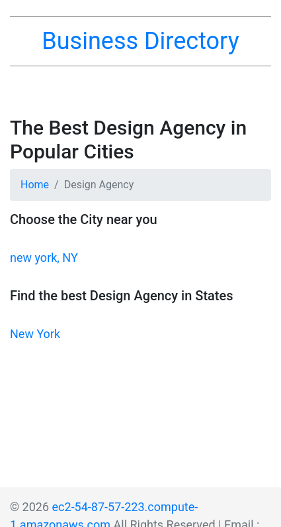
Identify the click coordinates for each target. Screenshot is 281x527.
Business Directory (140, 41)
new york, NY (44, 257)
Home (34, 184)
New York (35, 334)
